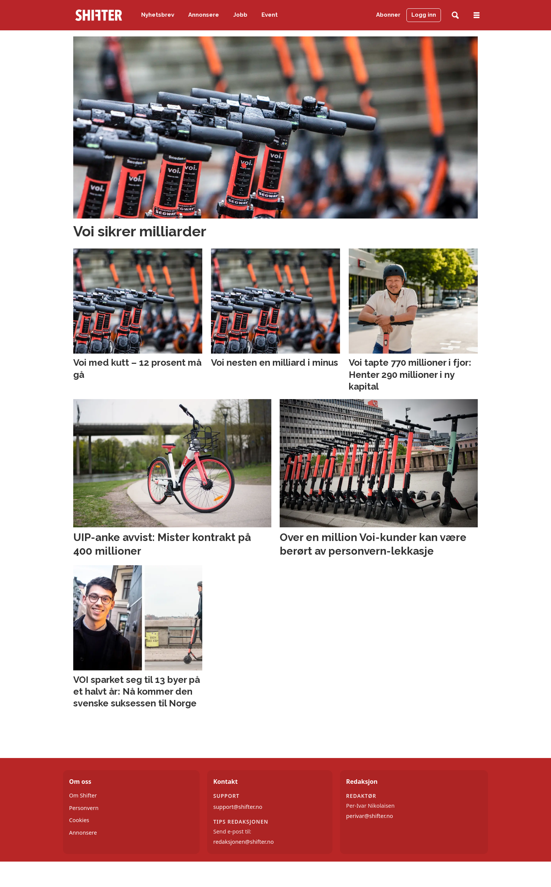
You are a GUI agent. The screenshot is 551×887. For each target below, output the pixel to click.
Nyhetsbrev (157, 14)
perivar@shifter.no (369, 815)
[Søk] (455, 15)
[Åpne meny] (476, 15)
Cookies (79, 820)
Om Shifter (83, 795)
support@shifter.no (237, 806)
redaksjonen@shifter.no (243, 841)
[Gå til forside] (98, 15)
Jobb (240, 14)
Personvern (84, 808)
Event (269, 14)
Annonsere (203, 14)
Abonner (388, 14)
